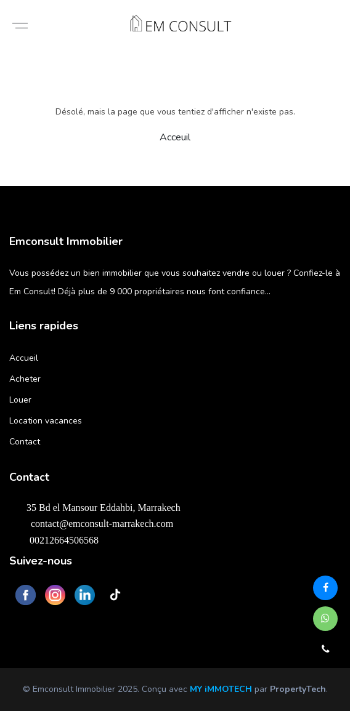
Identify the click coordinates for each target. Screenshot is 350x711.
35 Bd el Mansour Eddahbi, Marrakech (98, 507)
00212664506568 (57, 540)
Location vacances (45, 421)
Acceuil (175, 137)
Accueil (23, 358)
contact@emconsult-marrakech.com (94, 523)
